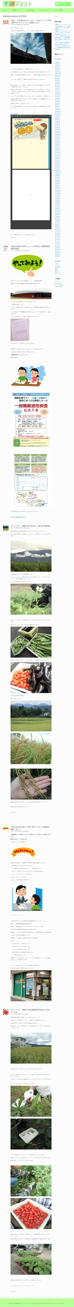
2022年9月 (57, 136)
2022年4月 (57, 144)
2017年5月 (57, 241)
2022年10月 (58, 134)
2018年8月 (57, 216)
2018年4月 (57, 223)
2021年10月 (58, 154)
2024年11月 (58, 93)
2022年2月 (57, 147)
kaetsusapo (26, 24)
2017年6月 (57, 239)
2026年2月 (57, 68)
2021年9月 (57, 155)
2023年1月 (57, 129)
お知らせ (57, 263)
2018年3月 (57, 224)
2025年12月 (58, 72)
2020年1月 (57, 188)
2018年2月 (57, 226)
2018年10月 (58, 213)
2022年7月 (57, 139)
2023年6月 (57, 121)
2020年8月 (57, 177)
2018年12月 (58, 210)
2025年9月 (57, 76)
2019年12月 (58, 190)
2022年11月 (58, 132)
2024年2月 (57, 108)
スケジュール (45, 10)
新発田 (56, 270)
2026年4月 (57, 65)
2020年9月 (57, 175)
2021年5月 (57, 162)
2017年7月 (57, 237)
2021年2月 (57, 167)
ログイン (57, 281)
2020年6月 (57, 180)
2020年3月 (57, 185)
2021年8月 (57, 157)
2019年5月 (57, 201)
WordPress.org (58, 286)
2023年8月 (57, 118)
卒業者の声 (57, 267)
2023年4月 (57, 124)
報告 (56, 268)
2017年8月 (57, 236)
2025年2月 (57, 88)
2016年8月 (57, 256)
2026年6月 (57, 62)
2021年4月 (57, 164)
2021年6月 (57, 160)
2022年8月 (57, 137)
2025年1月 (57, 90)
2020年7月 (57, 178)
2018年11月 (58, 211)
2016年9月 (57, 254)
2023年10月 (58, 114)
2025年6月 (57, 81)
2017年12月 (58, 229)
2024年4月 (57, 104)
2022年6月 (57, 141)
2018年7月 (57, 218)
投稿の (58, 283)
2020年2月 (57, 187)
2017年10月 (58, 233)
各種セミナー (17, 10)
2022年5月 (57, 142)
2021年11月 (58, 152)
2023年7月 (57, 119)
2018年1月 (57, 228)
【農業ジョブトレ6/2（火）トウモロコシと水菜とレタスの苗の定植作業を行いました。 (62, 32)
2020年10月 (58, 173)
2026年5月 (57, 63)
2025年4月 (57, 85)
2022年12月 (58, 131)
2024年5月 (57, 103)
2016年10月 (58, 252)
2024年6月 (57, 101)
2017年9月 (57, 234)
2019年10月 (58, 193)
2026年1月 (57, 70)
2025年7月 (57, 80)
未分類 (56, 272)
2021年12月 (58, 150)
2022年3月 (57, 145)
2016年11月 (58, 251)
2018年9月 (57, 214)
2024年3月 (57, 106)
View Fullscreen (14, 113)
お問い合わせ (31, 10)
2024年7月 (57, 99)
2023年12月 (58, 111)
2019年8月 (57, 196)
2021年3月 (57, 165)
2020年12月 (58, 170)
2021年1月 (57, 168)
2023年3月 (57, 126)
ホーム (5, 10)
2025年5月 (57, 83)
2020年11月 (58, 172)
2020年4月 (57, 183)
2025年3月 (57, 86)
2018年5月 (57, 221)
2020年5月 (57, 182)
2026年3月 (57, 67)
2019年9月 (57, 195)
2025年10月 (58, 75)
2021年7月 (57, 159)
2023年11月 (58, 113)
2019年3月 (57, 205)
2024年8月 (57, 98)
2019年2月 (57, 206)
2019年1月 (57, 208)
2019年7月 (57, 198)
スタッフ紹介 (58, 10)
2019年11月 (58, 191)
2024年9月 (57, 96)
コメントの (59, 285)
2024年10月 (58, 95)
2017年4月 (57, 242)
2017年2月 (57, 246)
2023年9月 (57, 116)
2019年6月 (57, 200)
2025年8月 (57, 78)
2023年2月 (57, 127)
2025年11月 (58, 73)
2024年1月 (57, 109)
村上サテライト (58, 273)
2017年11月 (58, 231)
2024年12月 (58, 91)
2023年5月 (57, 122)
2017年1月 (57, 247)
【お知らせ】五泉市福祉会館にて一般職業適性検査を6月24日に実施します (63, 47)
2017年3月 (57, 244)
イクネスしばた (37, 74)
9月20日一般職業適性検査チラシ (19, 517)
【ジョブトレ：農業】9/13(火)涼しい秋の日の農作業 (30, 526)
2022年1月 (57, 149)
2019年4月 (57, 203)
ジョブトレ (57, 265)
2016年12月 (58, 249)
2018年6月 (57, 219)
